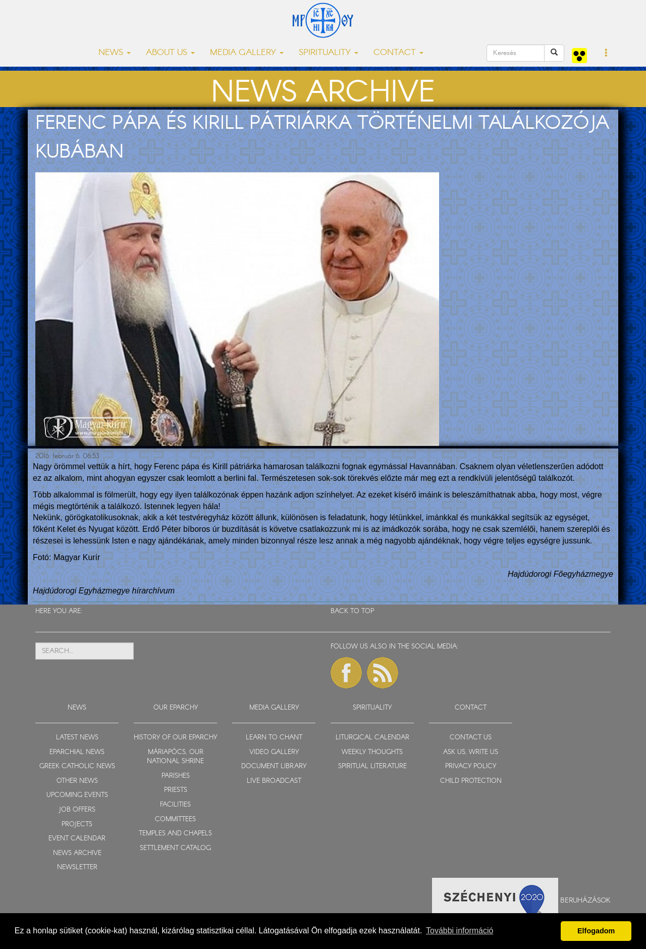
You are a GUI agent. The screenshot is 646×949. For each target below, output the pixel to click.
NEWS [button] (114, 52)
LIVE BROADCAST (274, 781)
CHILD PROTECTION (471, 781)
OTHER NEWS (77, 781)
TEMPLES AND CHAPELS (175, 833)
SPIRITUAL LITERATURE (372, 766)
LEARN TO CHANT (274, 737)
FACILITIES (175, 805)
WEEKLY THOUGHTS (372, 752)
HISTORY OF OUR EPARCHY (175, 737)
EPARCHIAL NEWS (76, 752)
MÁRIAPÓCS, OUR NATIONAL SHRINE (175, 757)
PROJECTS (77, 824)
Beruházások (585, 900)
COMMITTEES (175, 819)
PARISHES (176, 776)
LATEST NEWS (77, 737)
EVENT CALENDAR (76, 838)
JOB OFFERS (77, 810)
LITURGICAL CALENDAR (372, 737)
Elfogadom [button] (596, 931)
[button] (606, 53)
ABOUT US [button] (170, 52)
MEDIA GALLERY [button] (247, 52)
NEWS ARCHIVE (77, 853)
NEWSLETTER (77, 867)
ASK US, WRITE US (470, 752)
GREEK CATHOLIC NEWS (77, 766)
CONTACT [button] (398, 52)
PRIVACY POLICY (470, 766)
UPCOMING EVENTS (77, 795)
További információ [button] (459, 930)
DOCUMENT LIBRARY (273, 766)
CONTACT (471, 708)
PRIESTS (175, 790)
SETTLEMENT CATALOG (175, 848)
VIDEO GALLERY (274, 752)
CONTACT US (471, 737)
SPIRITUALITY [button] (328, 52)
